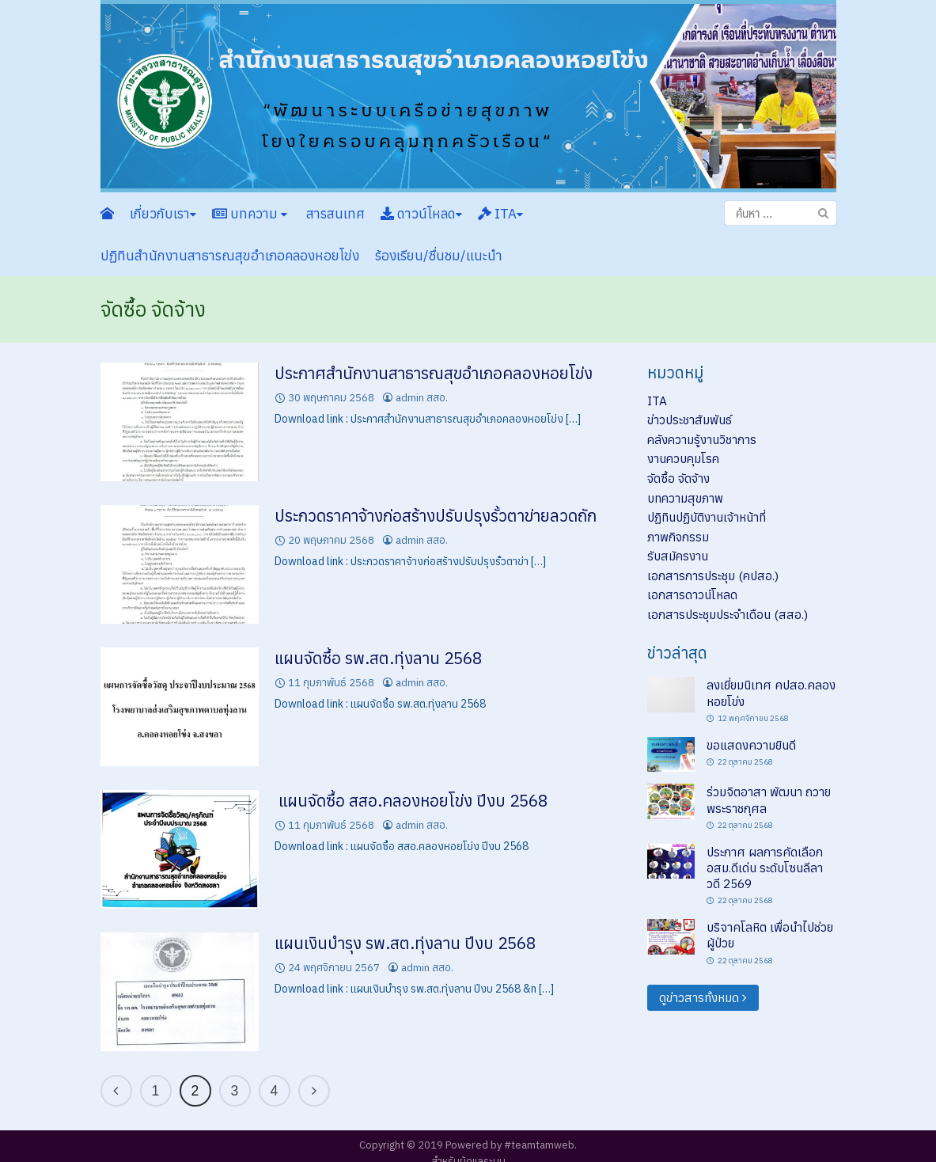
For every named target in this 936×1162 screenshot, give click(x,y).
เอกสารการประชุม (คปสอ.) (713, 575)
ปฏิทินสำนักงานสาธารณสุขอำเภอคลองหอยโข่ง (229, 255)
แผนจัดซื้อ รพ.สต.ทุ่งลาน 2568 (378, 658)
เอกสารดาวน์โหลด (692, 594)
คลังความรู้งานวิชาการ (701, 439)
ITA (500, 213)
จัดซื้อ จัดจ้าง (678, 478)
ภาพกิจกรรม (678, 537)
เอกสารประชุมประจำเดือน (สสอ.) (727, 614)
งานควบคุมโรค (683, 458)
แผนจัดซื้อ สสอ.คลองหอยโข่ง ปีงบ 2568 (411, 800)
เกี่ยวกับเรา (163, 213)
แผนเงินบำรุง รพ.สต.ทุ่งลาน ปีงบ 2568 (405, 943)
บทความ (249, 213)
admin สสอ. (422, 397)
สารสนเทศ (334, 213)
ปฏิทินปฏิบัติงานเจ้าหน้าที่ (706, 517)
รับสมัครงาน (677, 556)
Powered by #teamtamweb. (511, 1145)
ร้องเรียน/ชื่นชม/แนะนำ (438, 255)
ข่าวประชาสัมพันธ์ (689, 419)
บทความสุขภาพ (685, 498)
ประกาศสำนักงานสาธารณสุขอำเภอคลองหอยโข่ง (434, 373)
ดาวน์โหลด (421, 213)
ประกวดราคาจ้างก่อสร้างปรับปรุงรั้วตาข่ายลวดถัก (436, 515)
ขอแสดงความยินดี (751, 745)
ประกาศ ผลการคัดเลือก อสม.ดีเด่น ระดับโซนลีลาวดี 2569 (765, 868)
